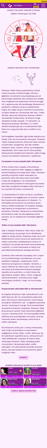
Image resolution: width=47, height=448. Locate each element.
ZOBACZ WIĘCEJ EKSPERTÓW (23, 391)
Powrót (23, 357)
